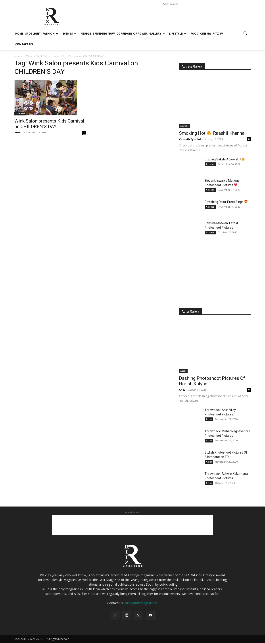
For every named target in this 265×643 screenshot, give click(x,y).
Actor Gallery (191, 311)
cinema (205, 33)
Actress (184, 125)
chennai (20, 113)
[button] (245, 34)
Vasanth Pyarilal (190, 139)
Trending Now (104, 33)
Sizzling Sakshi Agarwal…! (225, 159)
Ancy (17, 132)
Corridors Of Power (132, 33)
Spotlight (33, 33)
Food (194, 33)
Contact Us (24, 44)
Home (19, 33)
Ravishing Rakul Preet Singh (226, 202)
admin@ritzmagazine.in (140, 603)
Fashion (50, 33)
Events (69, 33)
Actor (183, 370)
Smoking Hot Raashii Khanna (211, 133)
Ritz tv (218, 33)
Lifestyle (177, 33)
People (86, 33)
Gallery (157, 33)
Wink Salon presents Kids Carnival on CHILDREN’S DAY (49, 123)
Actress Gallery (192, 66)
